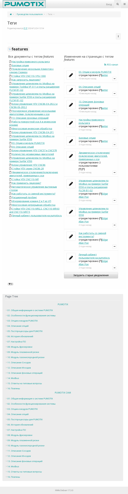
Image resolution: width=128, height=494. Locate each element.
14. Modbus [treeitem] (13, 378)
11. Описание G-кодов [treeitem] (19, 362)
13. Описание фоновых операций (30, 117)
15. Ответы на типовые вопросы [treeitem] (24, 383)
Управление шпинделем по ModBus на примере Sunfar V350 (32, 159)
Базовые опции (20, 65)
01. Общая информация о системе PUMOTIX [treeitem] (30, 310)
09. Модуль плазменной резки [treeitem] (23, 352)
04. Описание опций (23, 146)
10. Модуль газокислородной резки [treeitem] (25, 357)
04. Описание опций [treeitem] (18, 325)
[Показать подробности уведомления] (114, 79)
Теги (50, 14)
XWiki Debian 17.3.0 (64, 490)
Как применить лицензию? (26, 183)
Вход (109, 4)
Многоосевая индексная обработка (32, 128)
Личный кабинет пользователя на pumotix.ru (37, 215)
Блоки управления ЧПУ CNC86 (28, 164)
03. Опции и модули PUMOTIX (28, 143)
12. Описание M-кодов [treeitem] (19, 367)
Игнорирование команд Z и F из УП (31, 201)
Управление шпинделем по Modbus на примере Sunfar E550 (31, 137)
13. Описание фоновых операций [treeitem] (24, 372)
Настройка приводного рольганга (31, 61)
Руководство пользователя (30, 14)
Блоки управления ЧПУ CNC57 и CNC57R (34, 150)
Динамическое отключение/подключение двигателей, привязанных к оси (33, 174)
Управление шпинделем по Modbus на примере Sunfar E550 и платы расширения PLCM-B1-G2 (32, 97)
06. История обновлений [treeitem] (20, 336)
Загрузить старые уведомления (91, 275)
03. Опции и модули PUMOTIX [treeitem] (22, 320)
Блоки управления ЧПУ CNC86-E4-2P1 (33, 132)
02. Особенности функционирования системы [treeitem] (31, 315)
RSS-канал (111, 64)
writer (105, 75)
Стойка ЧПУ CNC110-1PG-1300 (29, 76)
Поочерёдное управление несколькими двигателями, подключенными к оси (32, 112)
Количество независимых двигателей (33, 154)
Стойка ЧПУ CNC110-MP (25, 179)
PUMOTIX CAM (63, 392)
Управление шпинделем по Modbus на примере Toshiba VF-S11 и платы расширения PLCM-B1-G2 (34, 87)
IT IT (25, 28)
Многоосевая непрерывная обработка (33, 204)
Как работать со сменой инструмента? (33, 193)
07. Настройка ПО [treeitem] (16, 341)
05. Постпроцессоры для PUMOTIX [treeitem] (25, 331)
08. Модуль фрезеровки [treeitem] (19, 346)
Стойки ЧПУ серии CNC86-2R (28, 168)
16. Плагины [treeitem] (13, 388)
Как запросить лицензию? (26, 79)
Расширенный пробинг (24, 197)
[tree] (62, 349)
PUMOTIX (63, 304)
